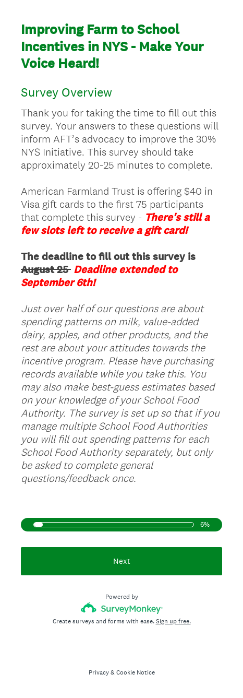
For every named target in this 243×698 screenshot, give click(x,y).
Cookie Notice (135, 672)
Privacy (99, 672)
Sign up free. (173, 621)
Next (121, 561)
